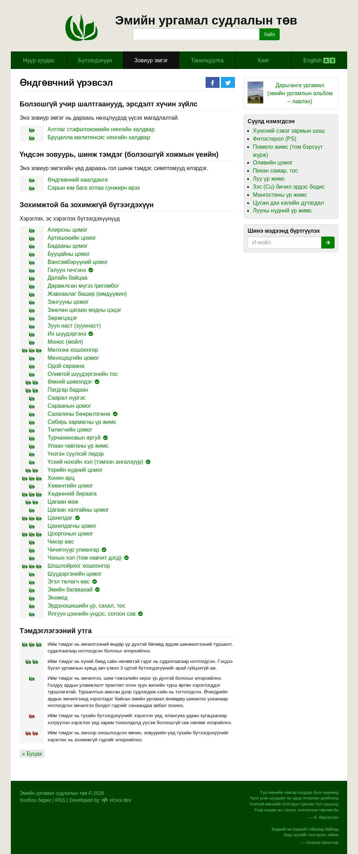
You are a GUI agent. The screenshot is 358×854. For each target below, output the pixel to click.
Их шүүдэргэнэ (67, 334)
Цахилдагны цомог (72, 526)
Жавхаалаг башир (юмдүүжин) (87, 294)
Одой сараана (66, 366)
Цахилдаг (60, 518)
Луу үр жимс (269, 179)
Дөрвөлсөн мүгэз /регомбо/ (83, 286)
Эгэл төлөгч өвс (69, 581)
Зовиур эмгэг (151, 60)
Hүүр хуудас (39, 60)
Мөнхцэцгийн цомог (73, 358)
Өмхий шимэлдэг (70, 382)
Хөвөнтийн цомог (70, 486)
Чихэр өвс (61, 542)
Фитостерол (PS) (274, 139)
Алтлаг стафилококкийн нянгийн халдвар (101, 129)
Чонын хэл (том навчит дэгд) (85, 558)
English (319, 60)
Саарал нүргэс (67, 398)
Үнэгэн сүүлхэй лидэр (76, 454)
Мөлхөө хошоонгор (73, 350)
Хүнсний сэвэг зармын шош (288, 131)
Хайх (269, 34)
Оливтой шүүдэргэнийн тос (83, 374)
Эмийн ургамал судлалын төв (206, 20)
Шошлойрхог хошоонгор (79, 566)
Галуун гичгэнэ (67, 270)
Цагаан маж (63, 502)
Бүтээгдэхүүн (95, 60)
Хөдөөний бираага (72, 494)
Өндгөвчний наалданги (78, 180)
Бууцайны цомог (69, 254)
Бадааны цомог (68, 246)
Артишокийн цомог (72, 238)
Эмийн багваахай (70, 590)
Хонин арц (61, 478)
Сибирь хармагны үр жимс (82, 422)
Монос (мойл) (65, 342)
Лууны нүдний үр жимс (282, 211)
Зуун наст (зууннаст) (74, 326)
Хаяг (263, 60)
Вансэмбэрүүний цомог (78, 262)
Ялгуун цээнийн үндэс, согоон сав (92, 614)
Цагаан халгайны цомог (78, 510)
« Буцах (32, 754)
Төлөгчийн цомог (70, 430)
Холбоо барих (35, 800)
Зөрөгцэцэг (62, 318)
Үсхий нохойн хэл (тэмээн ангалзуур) (95, 462)
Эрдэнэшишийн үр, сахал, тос (86, 606)
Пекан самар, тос (275, 171)
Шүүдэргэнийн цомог (75, 574)
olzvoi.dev (116, 800)
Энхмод (57, 598)
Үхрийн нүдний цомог (75, 470)
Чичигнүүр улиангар (73, 550)
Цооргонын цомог (70, 534)
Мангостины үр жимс (280, 195)
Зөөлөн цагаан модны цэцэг (84, 310)
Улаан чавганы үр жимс (78, 446)
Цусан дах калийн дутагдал (288, 203)
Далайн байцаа (67, 278)
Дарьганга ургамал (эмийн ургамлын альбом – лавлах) (300, 93)
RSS (60, 800)
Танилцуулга (207, 60)
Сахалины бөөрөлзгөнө (79, 414)
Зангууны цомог (68, 302)
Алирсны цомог (67, 230)
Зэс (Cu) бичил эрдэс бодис (289, 187)
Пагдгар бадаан (68, 390)
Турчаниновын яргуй (74, 438)
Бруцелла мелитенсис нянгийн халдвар (99, 137)
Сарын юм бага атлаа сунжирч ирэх (94, 188)
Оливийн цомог (273, 163)
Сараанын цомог (69, 406)
